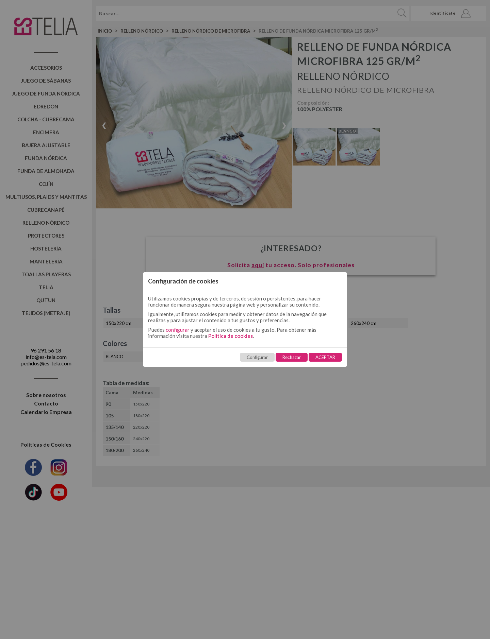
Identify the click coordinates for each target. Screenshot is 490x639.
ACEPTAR (325, 357)
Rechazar (291, 357)
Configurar (257, 357)
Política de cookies (230, 336)
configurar (178, 330)
